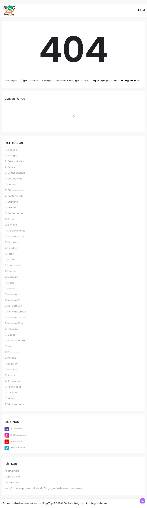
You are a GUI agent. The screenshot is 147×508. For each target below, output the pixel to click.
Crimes (11, 184)
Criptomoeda (15, 196)
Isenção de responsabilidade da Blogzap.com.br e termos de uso (44, 488)
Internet (11, 271)
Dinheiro (12, 225)
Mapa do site (12, 476)
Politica (11, 358)
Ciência (11, 167)
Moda (10, 282)
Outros (11, 334)
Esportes (12, 242)
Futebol (11, 259)
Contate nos (12, 482)
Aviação (12, 149)
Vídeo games (15, 404)
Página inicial (12, 471)
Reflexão (12, 363)
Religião (12, 369)
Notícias (12, 294)
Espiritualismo (15, 236)
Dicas (10, 219)
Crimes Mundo (16, 190)
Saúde (11, 375)
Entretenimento (16, 230)
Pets (9, 346)
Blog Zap (47, 503)
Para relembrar (16, 340)
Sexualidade (14, 381)
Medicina (12, 277)
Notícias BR (13, 300)
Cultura (11, 207)
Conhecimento (16, 173)
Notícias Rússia (16, 323)
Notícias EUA (14, 306)
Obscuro (12, 329)
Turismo (12, 392)
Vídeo (11, 398)
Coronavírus (14, 178)
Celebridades (15, 161)
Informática (14, 265)
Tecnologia (14, 387)
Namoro (12, 288)
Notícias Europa (16, 311)
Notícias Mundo (16, 317)
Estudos (12, 248)
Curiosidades (15, 213)
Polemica (13, 352)
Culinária (12, 201)
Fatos (10, 254)
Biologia (12, 155)
